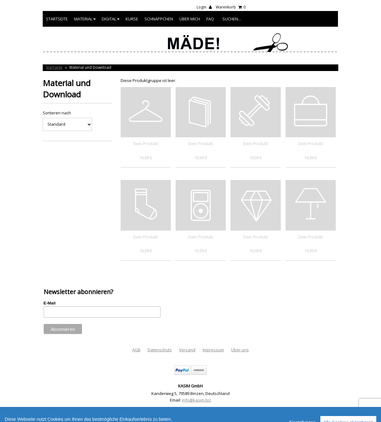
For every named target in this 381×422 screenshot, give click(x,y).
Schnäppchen (158, 19)
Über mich (189, 19)
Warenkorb (231, 7)
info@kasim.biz (196, 400)
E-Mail (50, 303)
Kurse (132, 19)
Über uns (240, 350)
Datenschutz (160, 350)
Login (204, 7)
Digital (110, 19)
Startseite (57, 19)
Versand (187, 350)
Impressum (213, 350)
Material (84, 19)
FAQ (210, 19)
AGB (136, 350)
